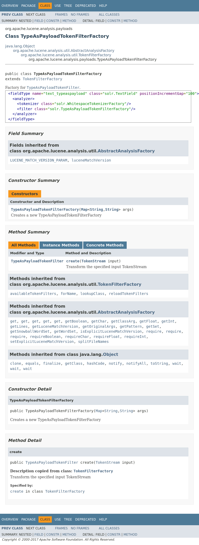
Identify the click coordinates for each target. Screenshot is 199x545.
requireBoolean (45, 337)
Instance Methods (61, 245)
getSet (152, 326)
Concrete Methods (105, 245)
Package (28, 6)
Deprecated (85, 6)
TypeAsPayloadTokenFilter (37, 261)
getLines (19, 326)
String (96, 209)
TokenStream (93, 261)
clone (15, 363)
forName (68, 294)
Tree (68, 6)
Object (110, 354)
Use (58, 6)
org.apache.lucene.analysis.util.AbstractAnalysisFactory (63, 50)
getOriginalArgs (98, 326)
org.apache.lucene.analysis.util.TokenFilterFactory (66, 55)
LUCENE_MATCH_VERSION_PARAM (38, 160)
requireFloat (106, 337)
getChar (99, 321)
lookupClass (92, 294)
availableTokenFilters (33, 294)
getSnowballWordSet (30, 331)
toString (159, 363)
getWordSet (65, 331)
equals (32, 363)
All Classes (109, 14)
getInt (168, 321)
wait (176, 363)
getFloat (148, 321)
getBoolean (76, 321)
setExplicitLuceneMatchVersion (42, 341)
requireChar (77, 337)
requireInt (135, 337)
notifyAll (136, 363)
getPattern (131, 326)
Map (84, 209)
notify (115, 363)
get (13, 321)
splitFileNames (93, 341)
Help (103, 6)
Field (38, 21)
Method (69, 21)
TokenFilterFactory (42, 79)
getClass (73, 363)
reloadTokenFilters (128, 294)
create (72, 261)
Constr (52, 21)
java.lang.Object (20, 46)
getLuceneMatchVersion (55, 326)
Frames (61, 14)
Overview (10, 6)
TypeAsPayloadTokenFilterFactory (45, 209)
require (154, 331)
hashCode (95, 363)
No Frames (80, 14)
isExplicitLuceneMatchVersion (111, 331)
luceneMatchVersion (91, 160)
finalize (51, 363)
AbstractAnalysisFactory (126, 150)
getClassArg (123, 321)
